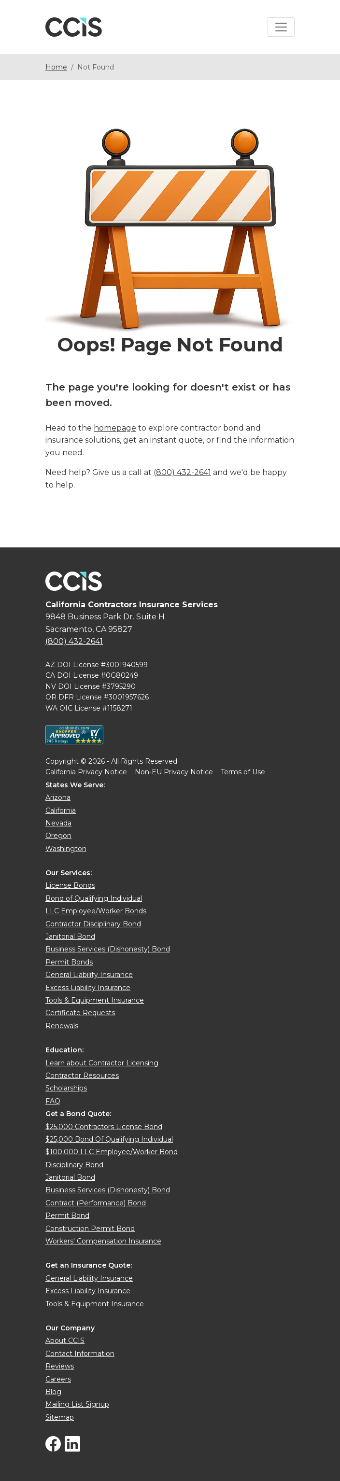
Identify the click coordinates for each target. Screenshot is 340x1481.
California (60, 810)
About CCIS (65, 1340)
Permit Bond (67, 1215)
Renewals (61, 1025)
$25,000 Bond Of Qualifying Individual (109, 1139)
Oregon (58, 835)
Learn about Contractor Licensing (101, 1063)
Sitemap (59, 1417)
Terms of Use (243, 772)
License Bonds (70, 885)
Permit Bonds (69, 962)
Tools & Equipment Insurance (94, 1000)
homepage (115, 428)
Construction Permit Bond (90, 1228)
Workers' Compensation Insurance (103, 1241)
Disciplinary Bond (74, 1164)
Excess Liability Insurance (87, 987)
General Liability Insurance (89, 974)
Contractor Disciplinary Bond (93, 924)
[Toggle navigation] (281, 27)
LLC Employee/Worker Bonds (95, 911)
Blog (53, 1391)
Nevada (58, 823)
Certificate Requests (80, 1012)
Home (56, 67)
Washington (65, 848)
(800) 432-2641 (182, 472)
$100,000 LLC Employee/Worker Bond (111, 1151)
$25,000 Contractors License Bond (103, 1126)
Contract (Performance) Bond (95, 1203)
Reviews (59, 1366)
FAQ (52, 1101)
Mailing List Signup (77, 1404)
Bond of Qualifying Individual (93, 898)
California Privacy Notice (86, 772)
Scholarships (66, 1088)
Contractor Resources (82, 1075)
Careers (58, 1379)
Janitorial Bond (70, 936)
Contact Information (79, 1353)
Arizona (58, 797)
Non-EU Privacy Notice (174, 772)
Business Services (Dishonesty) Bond (107, 949)
